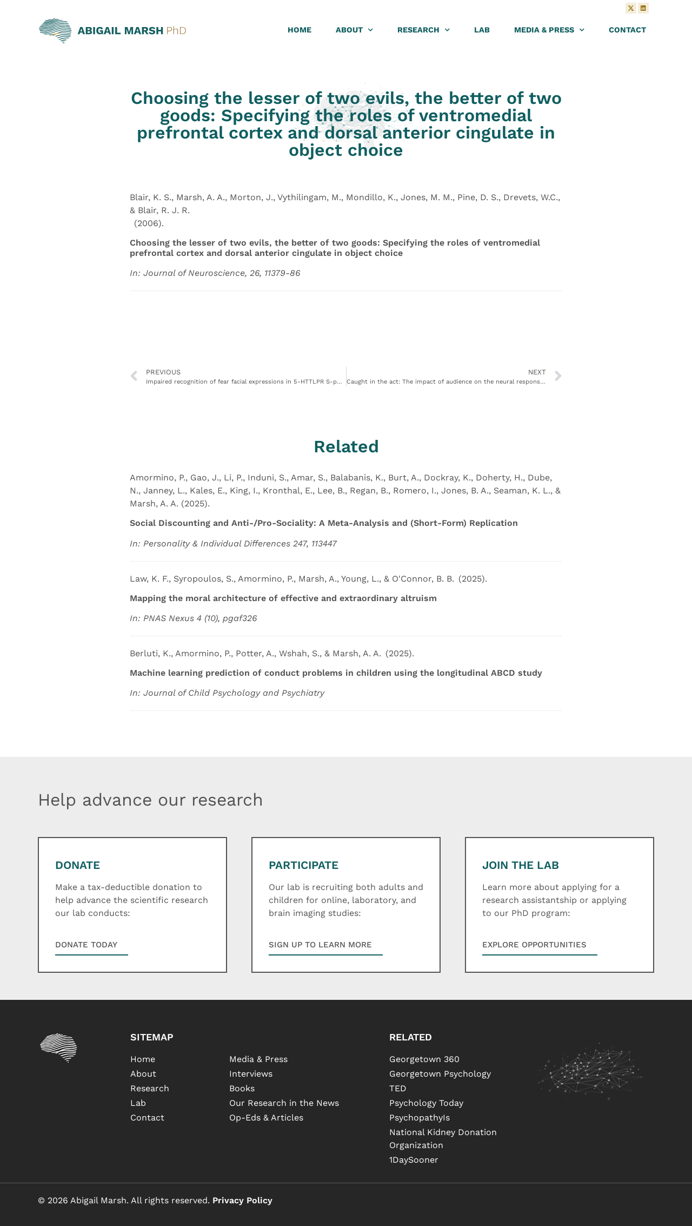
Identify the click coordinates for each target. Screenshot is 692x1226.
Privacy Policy (242, 1200)
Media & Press (549, 30)
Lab (482, 29)
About (354, 30)
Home (299, 29)
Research (423, 30)
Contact (627, 29)
